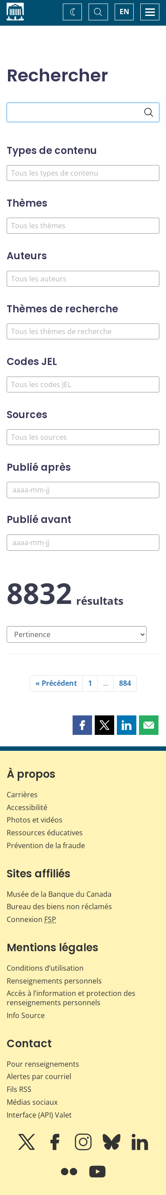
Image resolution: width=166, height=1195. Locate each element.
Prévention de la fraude (46, 845)
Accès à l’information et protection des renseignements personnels (71, 997)
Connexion (31, 919)
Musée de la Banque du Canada (59, 894)
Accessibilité (27, 807)
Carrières (22, 794)
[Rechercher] (149, 112)
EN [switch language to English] (124, 11)
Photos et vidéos (34, 820)
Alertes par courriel (39, 1076)
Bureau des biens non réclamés (59, 906)
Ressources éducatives (45, 833)
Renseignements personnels (54, 981)
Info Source (26, 1015)
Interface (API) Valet (39, 1115)
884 (125, 683)
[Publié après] (83, 490)
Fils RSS (19, 1089)
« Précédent (56, 683)
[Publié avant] (83, 542)
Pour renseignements (43, 1064)
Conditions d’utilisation (45, 968)
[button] (82, 725)
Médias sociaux (32, 1102)
